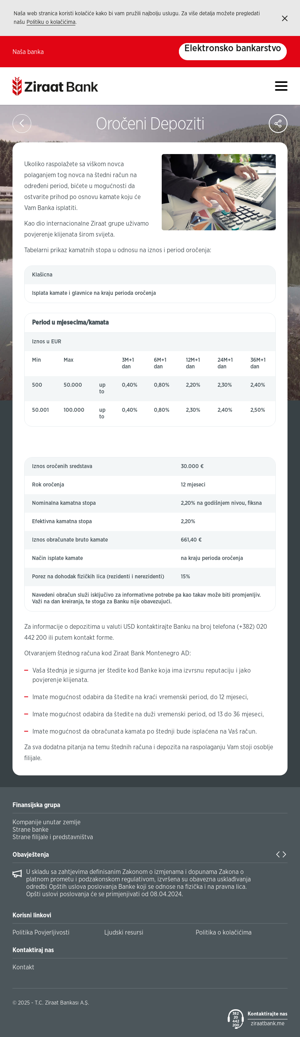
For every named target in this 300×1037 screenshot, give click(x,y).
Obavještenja (30, 855)
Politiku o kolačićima (51, 22)
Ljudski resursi (123, 932)
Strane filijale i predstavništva (52, 837)
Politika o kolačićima (224, 932)
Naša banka (28, 52)
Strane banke (30, 830)
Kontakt (23, 967)
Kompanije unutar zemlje (46, 822)
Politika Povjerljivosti (41, 932)
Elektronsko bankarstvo (232, 48)
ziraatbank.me (267, 1023)
